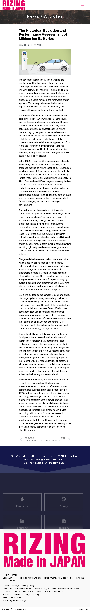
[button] (82, 5)
